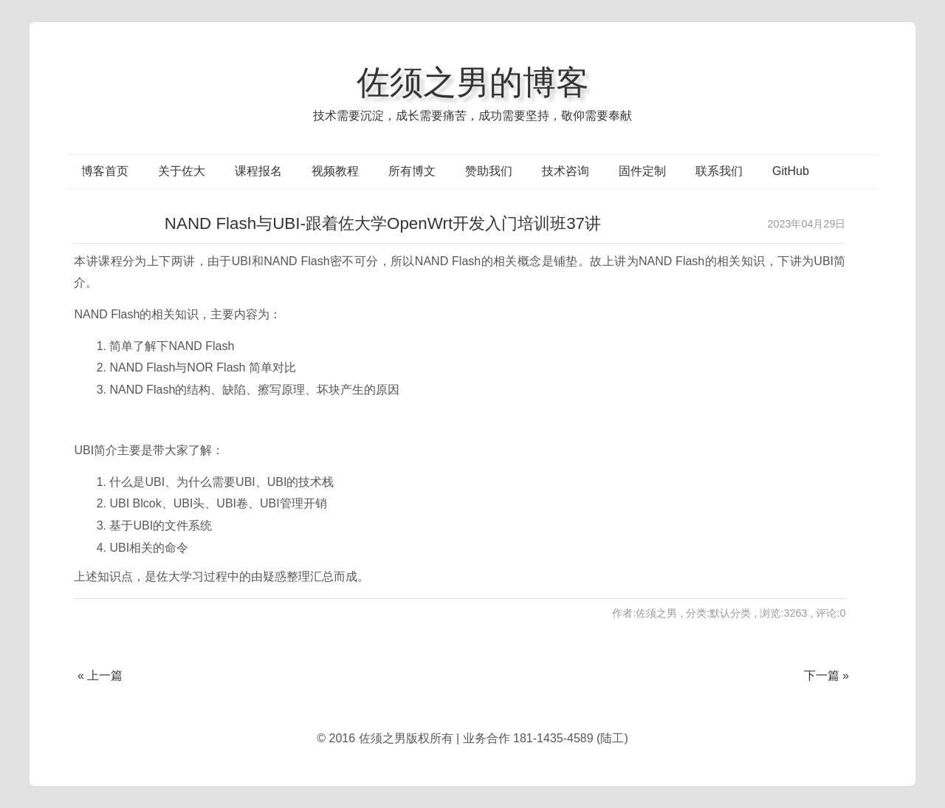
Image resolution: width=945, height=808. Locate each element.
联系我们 (719, 171)
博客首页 (104, 171)
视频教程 (335, 171)
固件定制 (642, 171)
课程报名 (258, 171)
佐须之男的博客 (473, 82)
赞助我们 (488, 171)
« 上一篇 (100, 675)
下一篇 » (826, 675)
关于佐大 (181, 171)
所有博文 (412, 171)
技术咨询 (565, 171)
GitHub (790, 171)
